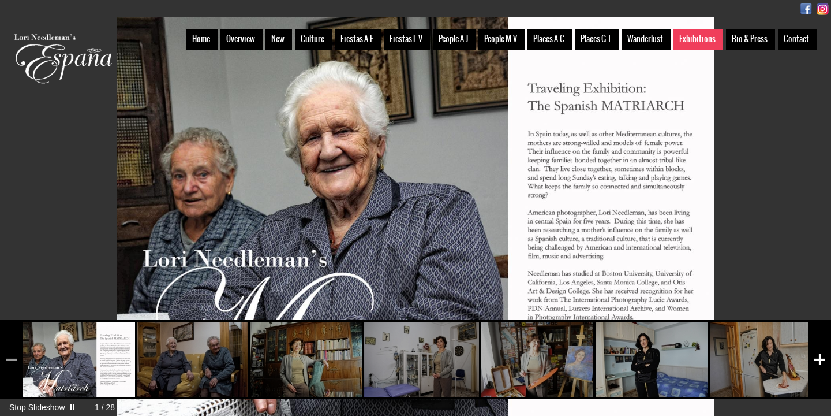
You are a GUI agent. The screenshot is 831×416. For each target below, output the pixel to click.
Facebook (806, 9)
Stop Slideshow (37, 407)
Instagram (823, 9)
